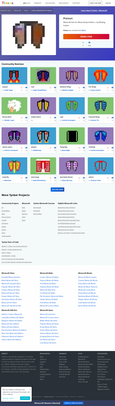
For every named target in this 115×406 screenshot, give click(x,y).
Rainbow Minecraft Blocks (88, 296)
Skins (23, 208)
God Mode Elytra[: (66, 177)
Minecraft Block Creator (87, 277)
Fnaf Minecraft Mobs (48, 284)
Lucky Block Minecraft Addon (13, 318)
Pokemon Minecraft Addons (12, 337)
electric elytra (7, 147)
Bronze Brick (6, 117)
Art (3, 208)
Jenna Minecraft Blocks (87, 306)
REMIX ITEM (86, 36)
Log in (108, 3)
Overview (62, 357)
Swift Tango (8, 90)
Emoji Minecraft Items (48, 327)
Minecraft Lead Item (47, 315)
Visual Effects (6, 211)
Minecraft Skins (83, 362)
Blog (41, 357)
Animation (5, 224)
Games (4, 227)
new (32, 87)
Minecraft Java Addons (10, 327)
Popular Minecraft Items (49, 324)
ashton (91, 177)
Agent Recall (37, 208)
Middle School (102, 367)
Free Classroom (103, 362)
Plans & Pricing (64, 372)
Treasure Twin (96, 181)
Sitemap (43, 372)
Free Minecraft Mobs (48, 303)
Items (26, 10)
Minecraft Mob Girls (47, 290)
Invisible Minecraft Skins (11, 277)
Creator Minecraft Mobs (49, 277)
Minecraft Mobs (84, 367)
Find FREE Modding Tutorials (66, 224)
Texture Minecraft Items (49, 333)
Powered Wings (94, 117)
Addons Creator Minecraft (12, 315)
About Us (43, 360)
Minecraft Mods (84, 377)
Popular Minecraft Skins (11, 287)
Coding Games (83, 357)
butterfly (5, 177)
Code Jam (81, 380)
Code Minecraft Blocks (87, 303)
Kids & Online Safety (62, 397)
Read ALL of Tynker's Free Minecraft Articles (71, 233)
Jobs (41, 367)
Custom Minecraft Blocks (88, 281)
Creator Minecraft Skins (11, 290)
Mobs (23, 220)
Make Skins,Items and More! (66, 208)
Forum (42, 377)
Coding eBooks (45, 375)
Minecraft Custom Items (49, 318)
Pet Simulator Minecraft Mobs (51, 296)
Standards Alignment (104, 380)
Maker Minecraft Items (48, 321)
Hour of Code (83, 382)
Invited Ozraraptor (68, 120)
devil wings (35, 177)
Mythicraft (36, 211)
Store (42, 380)
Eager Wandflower (39, 90)
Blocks (24, 211)
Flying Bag (63, 147)
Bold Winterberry (39, 181)
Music (3, 233)
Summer (62, 377)
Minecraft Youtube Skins (11, 284)
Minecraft (17, 10)
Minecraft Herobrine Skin (11, 306)
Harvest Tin (95, 120)
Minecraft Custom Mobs (49, 306)
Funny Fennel (95, 90)
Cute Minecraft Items (48, 343)
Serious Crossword (11, 151)
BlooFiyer (7, 181)
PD (98, 382)
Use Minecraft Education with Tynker (69, 227)
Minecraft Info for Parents (66, 230)
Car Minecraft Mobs (47, 293)
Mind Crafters (37, 214)
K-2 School (101, 375)
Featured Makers (65, 370)
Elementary (101, 365)
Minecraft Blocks (84, 370)
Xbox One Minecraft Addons (12, 333)
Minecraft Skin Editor (85, 365)
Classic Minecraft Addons (11, 340)
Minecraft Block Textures (87, 287)
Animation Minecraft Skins (12, 300)
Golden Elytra (36, 117)
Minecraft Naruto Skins (11, 293)
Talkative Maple (67, 90)
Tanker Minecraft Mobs (49, 300)
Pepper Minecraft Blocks (87, 300)
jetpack (33, 147)
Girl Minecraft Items (47, 340)
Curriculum (63, 360)
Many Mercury (67, 181)
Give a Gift (63, 362)
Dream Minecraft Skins (10, 296)
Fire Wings (92, 87)
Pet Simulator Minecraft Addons (14, 330)
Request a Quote (103, 390)
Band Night (66, 151)
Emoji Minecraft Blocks (87, 293)
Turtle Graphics (6, 236)
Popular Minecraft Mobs (49, 287)
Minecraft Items (83, 375)
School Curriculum (104, 360)
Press (42, 365)
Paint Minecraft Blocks (87, 284)
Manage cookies (8, 398)
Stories (4, 230)
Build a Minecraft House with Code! (68, 220)
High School (101, 370)
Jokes (3, 214)
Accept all (25, 398)
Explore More (57, 190)
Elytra (84, 30)
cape (61, 117)
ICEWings (92, 147)
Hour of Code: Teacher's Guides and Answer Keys (17, 262)
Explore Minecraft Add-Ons (66, 217)
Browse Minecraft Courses (66, 211)
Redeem (62, 365)
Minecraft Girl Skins (9, 303)
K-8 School (101, 377)
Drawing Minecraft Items (49, 337)
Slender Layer (9, 120)
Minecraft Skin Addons (10, 324)
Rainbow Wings (65, 87)
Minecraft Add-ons (85, 372)
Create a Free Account (73, 403)
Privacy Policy (49, 397)
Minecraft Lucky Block (86, 290)
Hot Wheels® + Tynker (9, 256)
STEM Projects (102, 387)
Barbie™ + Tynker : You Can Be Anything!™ (14, 247)
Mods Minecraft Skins (10, 281)
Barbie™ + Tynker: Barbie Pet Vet (12, 250)
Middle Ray (37, 151)
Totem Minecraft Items (49, 330)
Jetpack (5, 87)
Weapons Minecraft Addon (12, 321)
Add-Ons (24, 214)
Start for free (95, 3)
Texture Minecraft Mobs (49, 281)
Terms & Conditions (36, 397)
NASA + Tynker (6, 253)
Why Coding (63, 367)
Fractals (4, 220)
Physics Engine (6, 217)
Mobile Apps (44, 370)
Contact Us (81, 397)
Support (43, 362)
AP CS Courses (102, 372)
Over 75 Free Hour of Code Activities (13, 259)
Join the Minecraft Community (67, 214)
